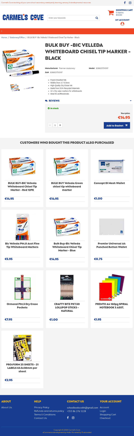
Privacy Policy (41, 407)
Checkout (105, 418)
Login (103, 411)
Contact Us (40, 418)
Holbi (69, 432)
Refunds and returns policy (49, 411)
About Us (6, 407)
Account (104, 407)
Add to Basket (115, 126)
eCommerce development (53, 432)
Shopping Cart (108, 415)
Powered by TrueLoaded (81, 432)
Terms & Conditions (45, 415)
